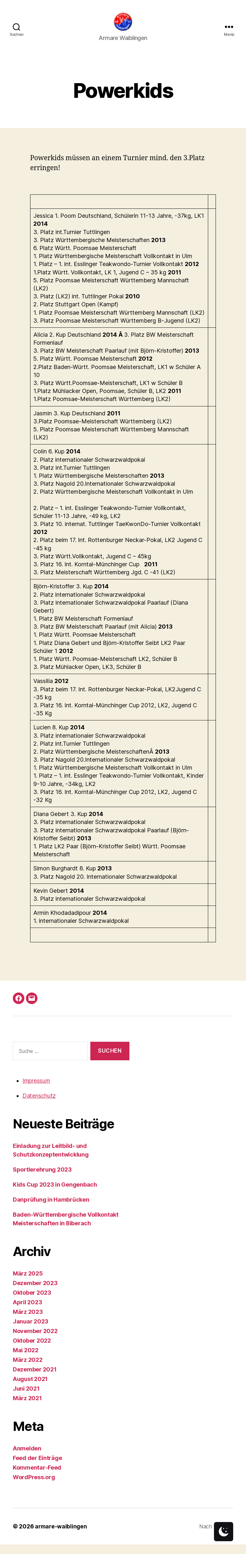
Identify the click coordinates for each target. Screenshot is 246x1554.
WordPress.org (34, 1486)
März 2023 (28, 1321)
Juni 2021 (26, 1398)
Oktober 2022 (32, 1350)
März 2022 (28, 1369)
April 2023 (27, 1311)
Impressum (36, 1090)
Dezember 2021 (35, 1379)
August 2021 (30, 1388)
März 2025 (28, 1283)
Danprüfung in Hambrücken (51, 1209)
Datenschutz (39, 1105)
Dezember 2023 (35, 1292)
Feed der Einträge (37, 1467)
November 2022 (35, 1340)
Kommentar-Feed (37, 1477)
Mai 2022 (25, 1359)
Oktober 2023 (32, 1302)
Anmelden (27, 1458)
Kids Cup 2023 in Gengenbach (55, 1194)
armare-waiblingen (61, 1536)
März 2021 (27, 1407)
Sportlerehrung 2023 (42, 1179)
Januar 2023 (30, 1331)
